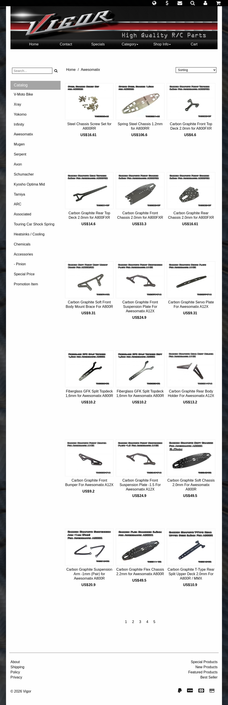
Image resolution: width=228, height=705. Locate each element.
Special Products (204, 662)
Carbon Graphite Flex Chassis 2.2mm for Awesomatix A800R (140, 572)
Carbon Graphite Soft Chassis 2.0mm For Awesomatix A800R (191, 484)
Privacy (16, 677)
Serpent (20, 154)
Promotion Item (26, 284)
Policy (15, 672)
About (15, 662)
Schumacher (24, 174)
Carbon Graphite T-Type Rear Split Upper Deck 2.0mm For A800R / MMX (191, 574)
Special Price (24, 274)
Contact (66, 44)
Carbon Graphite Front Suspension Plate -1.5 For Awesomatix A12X (140, 484)
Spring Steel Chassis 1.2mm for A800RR (140, 126)
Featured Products (203, 672)
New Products (206, 667)
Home (34, 44)
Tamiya (19, 194)
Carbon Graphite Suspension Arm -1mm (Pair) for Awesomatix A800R (89, 574)
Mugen (19, 144)
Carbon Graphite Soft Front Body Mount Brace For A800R (89, 304)
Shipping (17, 667)
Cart (194, 44)
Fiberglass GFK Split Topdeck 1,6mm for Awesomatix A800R (89, 393)
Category (130, 44)
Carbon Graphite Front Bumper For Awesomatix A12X (89, 482)
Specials (98, 44)
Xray (17, 104)
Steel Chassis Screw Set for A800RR (89, 126)
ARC (17, 204)
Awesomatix (23, 134)
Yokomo (20, 114)
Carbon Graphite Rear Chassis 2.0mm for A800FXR (191, 215)
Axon (18, 164)
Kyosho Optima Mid (29, 184)
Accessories (23, 254)
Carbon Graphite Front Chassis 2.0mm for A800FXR (140, 215)
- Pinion (20, 264)
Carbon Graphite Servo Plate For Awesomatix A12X (191, 304)
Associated (22, 214)
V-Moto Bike (23, 94)
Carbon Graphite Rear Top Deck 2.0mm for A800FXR (89, 215)
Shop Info (162, 44)
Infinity (19, 124)
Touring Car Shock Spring (34, 224)
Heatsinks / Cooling (29, 234)
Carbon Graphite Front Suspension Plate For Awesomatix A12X (140, 306)
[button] (154, 3)
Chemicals (22, 244)
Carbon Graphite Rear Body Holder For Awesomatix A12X (191, 393)
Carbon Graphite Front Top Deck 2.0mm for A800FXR (191, 126)
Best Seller (209, 677)
